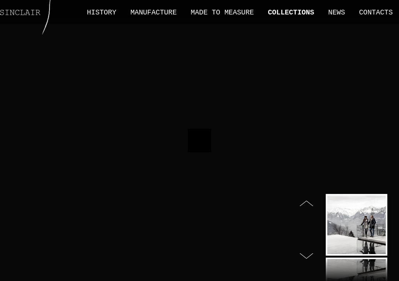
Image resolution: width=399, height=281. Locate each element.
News (336, 12)
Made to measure (222, 12)
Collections (291, 12)
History (102, 12)
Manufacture (154, 12)
